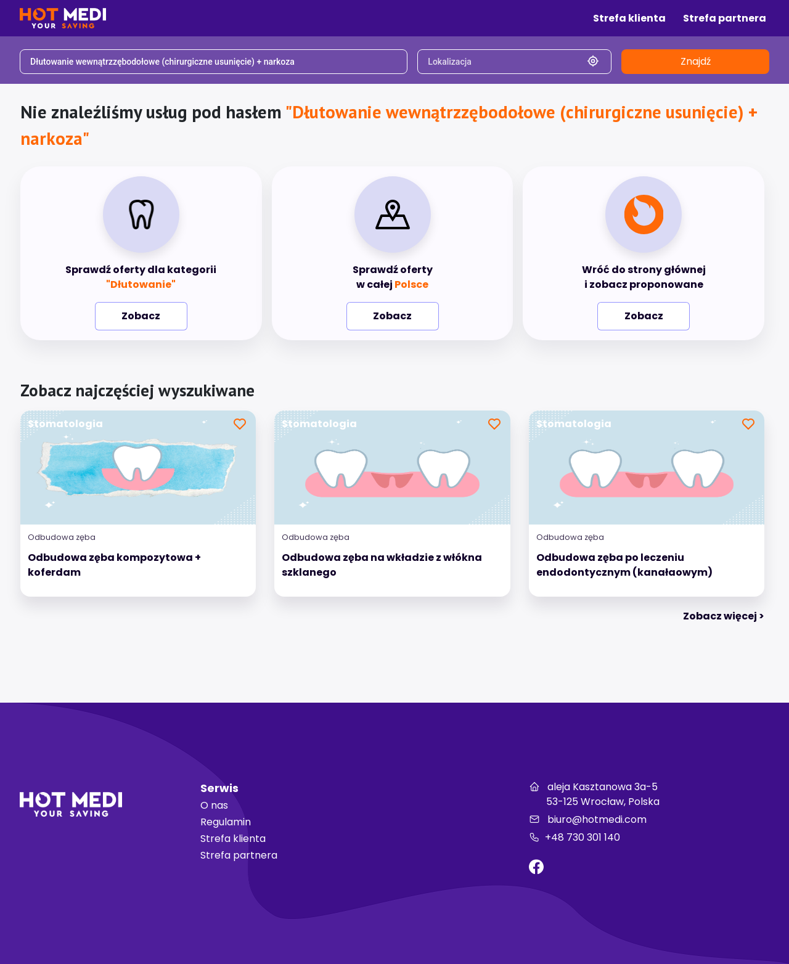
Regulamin (225, 822)
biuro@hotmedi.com (588, 819)
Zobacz (140, 316)
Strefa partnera (238, 855)
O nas (214, 805)
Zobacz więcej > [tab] (723, 616)
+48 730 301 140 (574, 837)
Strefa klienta (233, 838)
